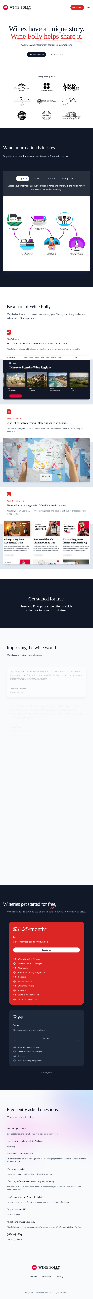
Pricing (60, 1276)
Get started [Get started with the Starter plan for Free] (46, 1038)
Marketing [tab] (50, 179)
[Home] (17, 7)
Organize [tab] (22, 179)
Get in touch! (21, 1239)
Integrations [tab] (68, 179)
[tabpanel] (46, 227)
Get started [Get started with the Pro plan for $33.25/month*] (46, 950)
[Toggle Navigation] (89, 7)
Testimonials (47, 1276)
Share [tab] (36, 179)
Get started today (36, 54)
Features (33, 1276)
